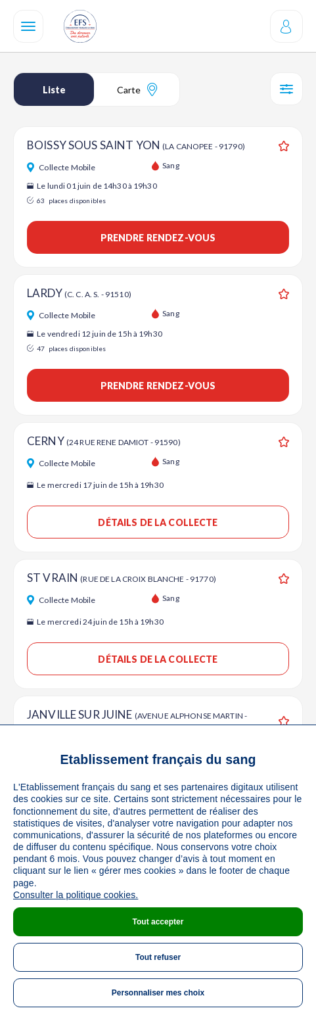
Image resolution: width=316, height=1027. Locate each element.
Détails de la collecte (157, 522)
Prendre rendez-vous (158, 237)
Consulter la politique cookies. (75, 895)
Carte (137, 89)
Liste (54, 89)
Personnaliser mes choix (158, 992)
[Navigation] (28, 26)
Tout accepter (158, 921)
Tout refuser (158, 957)
